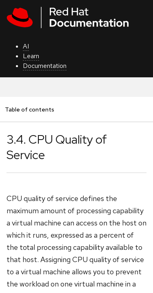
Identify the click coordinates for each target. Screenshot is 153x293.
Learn (31, 56)
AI (26, 46)
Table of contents (29, 109)
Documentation (45, 65)
